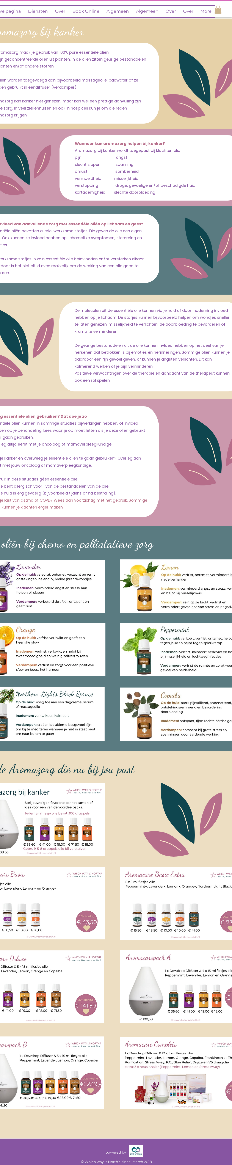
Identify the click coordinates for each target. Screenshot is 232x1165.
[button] (218, 9)
